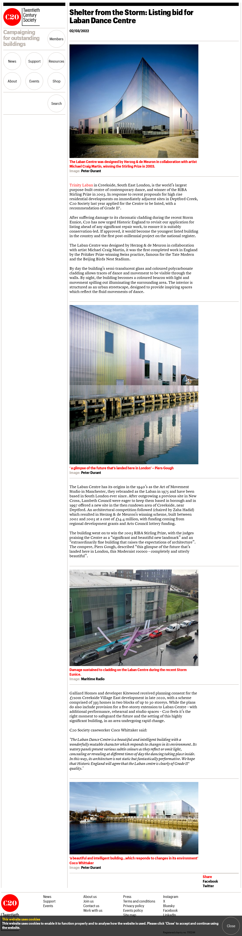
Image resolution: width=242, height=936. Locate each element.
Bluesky (169, 905)
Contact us (91, 905)
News (12, 61)
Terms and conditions (139, 901)
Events (34, 81)
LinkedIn (169, 915)
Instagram (170, 896)
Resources (56, 61)
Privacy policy (133, 905)
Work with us (92, 910)
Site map (129, 915)
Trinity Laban (81, 185)
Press (127, 896)
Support (34, 61)
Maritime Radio (93, 679)
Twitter (208, 885)
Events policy (133, 910)
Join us (88, 901)
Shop (56, 81)
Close (231, 926)
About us (90, 896)
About (12, 81)
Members (56, 39)
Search (56, 103)
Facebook (210, 881)
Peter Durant (91, 170)
